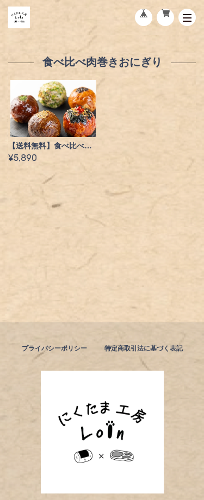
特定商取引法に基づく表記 (143, 348)
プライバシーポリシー (54, 348)
